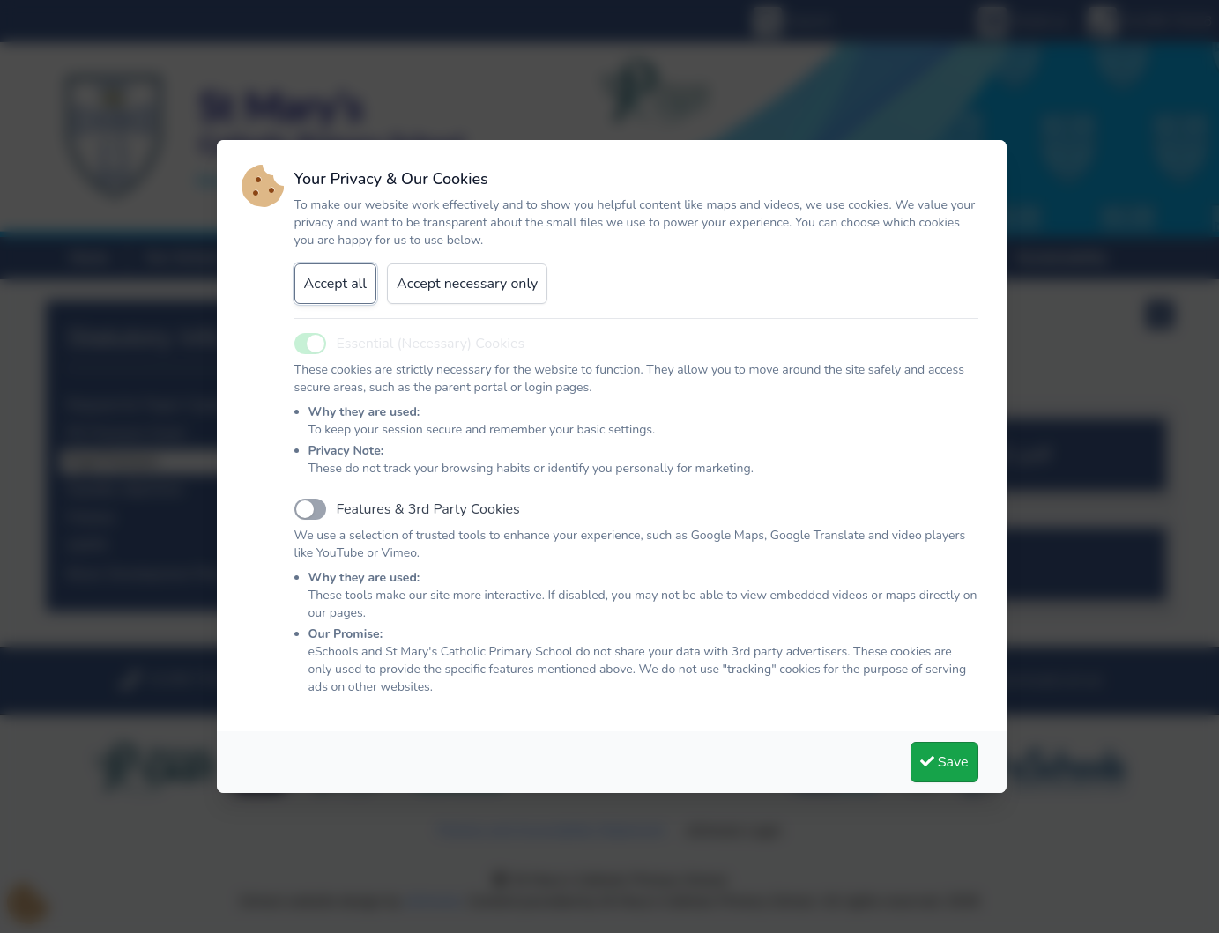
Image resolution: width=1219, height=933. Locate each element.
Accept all (336, 283)
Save (944, 762)
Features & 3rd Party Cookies (428, 509)
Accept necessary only (467, 283)
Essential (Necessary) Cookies (431, 343)
